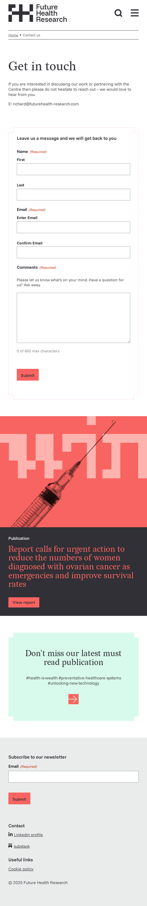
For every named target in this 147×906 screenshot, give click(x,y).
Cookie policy (21, 868)
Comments (36, 267)
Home (13, 35)
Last (20, 184)
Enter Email (27, 217)
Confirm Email (29, 242)
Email (22, 766)
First (21, 159)
